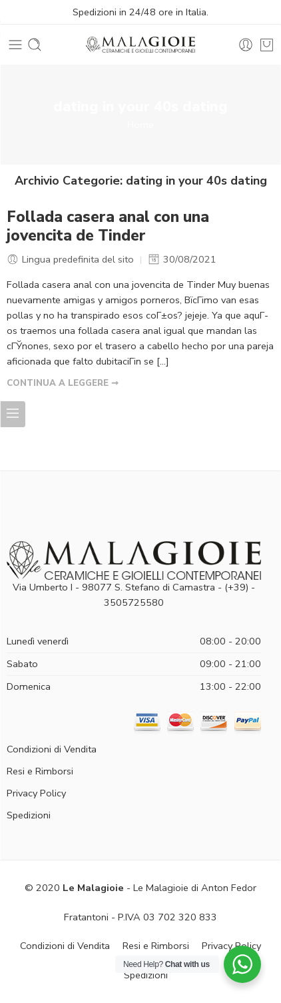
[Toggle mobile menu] (15, 45)
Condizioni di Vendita (52, 749)
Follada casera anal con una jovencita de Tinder (108, 226)
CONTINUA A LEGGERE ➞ (63, 383)
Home (140, 124)
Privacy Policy (36, 793)
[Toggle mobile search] (34, 44)
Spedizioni (29, 815)
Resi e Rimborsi (40, 771)
